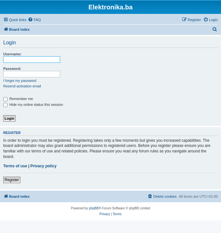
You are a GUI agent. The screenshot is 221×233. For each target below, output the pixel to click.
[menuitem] (34, 20)
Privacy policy (43, 166)
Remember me (18, 99)
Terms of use (15, 166)
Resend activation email (22, 86)
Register (12, 180)
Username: (12, 54)
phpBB (94, 208)
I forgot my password (19, 81)
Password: (12, 69)
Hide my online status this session (33, 104)
